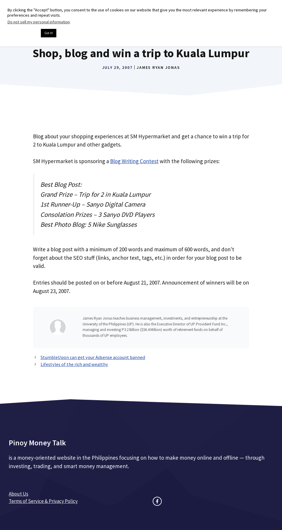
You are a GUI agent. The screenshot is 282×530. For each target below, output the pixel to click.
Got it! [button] (48, 33)
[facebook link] (157, 501)
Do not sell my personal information (38, 22)
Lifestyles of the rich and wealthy (74, 364)
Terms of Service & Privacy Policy (43, 501)
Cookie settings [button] (22, 33)
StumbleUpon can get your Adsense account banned (93, 357)
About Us (18, 494)
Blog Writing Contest (134, 161)
